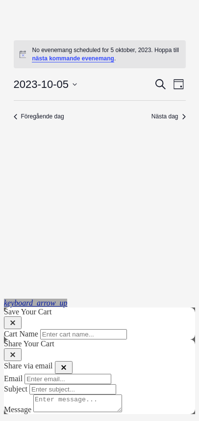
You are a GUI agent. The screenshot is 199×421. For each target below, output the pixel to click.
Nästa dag (168, 116)
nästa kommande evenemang (73, 58)
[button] (35, 303)
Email (13, 378)
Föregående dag (39, 116)
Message (17, 412)
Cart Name (21, 334)
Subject (15, 389)
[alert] (100, 54)
